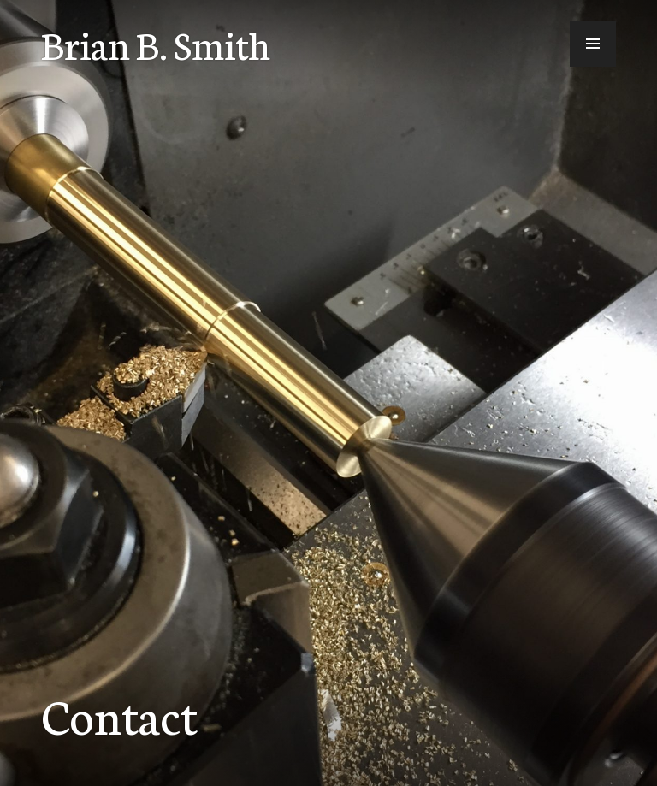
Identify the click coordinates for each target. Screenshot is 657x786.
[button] (593, 44)
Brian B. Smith (155, 43)
